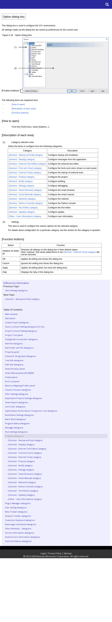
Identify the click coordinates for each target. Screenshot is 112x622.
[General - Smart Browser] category (25, 474)
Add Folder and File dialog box (19, 347)
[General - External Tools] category (24, 457)
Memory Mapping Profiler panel (20, 385)
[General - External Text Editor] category (27, 448)
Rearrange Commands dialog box (20, 524)
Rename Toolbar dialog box (18, 516)
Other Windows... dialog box (18, 528)
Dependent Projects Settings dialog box (23, 398)
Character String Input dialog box (20, 356)
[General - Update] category (21, 495)
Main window (11, 314)
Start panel (10, 318)
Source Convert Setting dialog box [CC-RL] (24, 326)
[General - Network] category (22, 482)
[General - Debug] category (21, 469)
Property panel (12, 352)
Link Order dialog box (15, 406)
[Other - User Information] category (25, 499)
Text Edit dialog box (14, 360)
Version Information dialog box (19, 532)
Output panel (11, 377)
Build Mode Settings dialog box (19, 415)
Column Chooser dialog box (18, 389)
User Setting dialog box (16, 507)
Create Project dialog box (17, 322)
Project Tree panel (14, 335)
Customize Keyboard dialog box (20, 520)
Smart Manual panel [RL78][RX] (19, 373)
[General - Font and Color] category (25, 453)
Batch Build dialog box (15, 419)
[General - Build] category (20, 465)
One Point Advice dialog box (18, 541)
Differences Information (16, 283)
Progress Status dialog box (17, 423)
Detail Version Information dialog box (22, 537)
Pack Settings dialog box (16, 290)
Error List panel (12, 381)
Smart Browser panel (15, 368)
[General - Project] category (21, 461)
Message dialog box (14, 427)
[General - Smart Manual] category (24, 478)
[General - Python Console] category (25, 486)
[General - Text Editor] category (23, 490)
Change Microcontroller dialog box (21, 339)
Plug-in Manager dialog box (17, 503)
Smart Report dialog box (16, 402)
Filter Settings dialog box (16, 394)
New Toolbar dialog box (16, 511)
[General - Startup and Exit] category (22, 299)
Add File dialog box (14, 343)
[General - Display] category (21, 444)
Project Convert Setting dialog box (21, 331)
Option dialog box (15, 436)
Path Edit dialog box (14, 364)
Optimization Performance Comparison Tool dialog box (31, 410)
